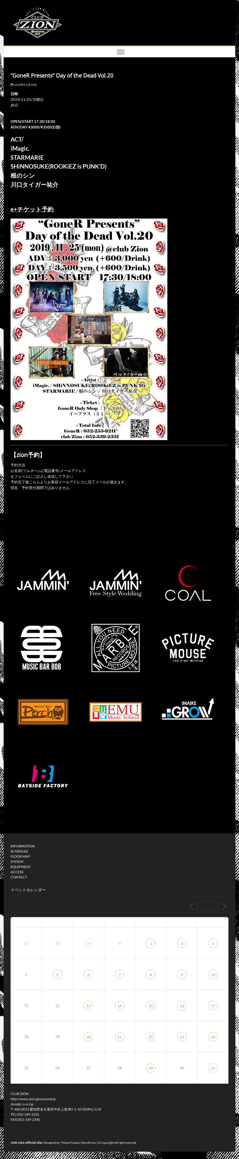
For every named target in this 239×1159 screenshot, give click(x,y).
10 (213, 974)
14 (119, 1005)
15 (150, 1005)
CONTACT (19, 877)
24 (213, 1036)
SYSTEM (17, 861)
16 (182, 1005)
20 (88, 1036)
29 (88, 943)
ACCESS (17, 872)
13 (88, 1005)
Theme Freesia (70, 1142)
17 (213, 1005)
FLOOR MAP (20, 856)
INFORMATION (23, 846)
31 (213, 1068)
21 (119, 1036)
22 (150, 1036)
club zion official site (26, 1142)
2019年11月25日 (24, 85)
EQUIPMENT (21, 867)
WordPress (88, 1142)
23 (182, 1036)
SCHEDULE (19, 851)
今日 (208, 906)
